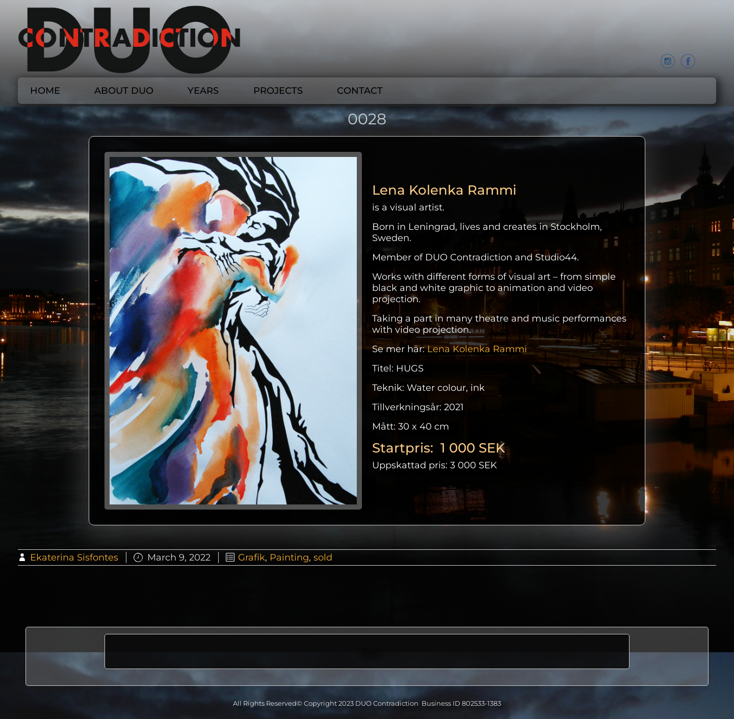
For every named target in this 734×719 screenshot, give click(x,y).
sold (322, 557)
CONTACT (360, 90)
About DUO (123, 90)
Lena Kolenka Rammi (477, 349)
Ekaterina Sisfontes (74, 557)
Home (45, 90)
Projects (278, 90)
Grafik (251, 557)
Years (203, 90)
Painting (289, 557)
